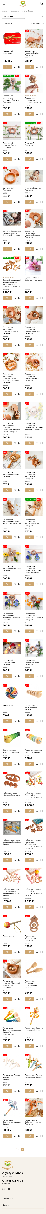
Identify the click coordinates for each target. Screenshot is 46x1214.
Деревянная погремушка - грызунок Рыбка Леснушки (32, 377)
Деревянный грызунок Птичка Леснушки (32, 662)
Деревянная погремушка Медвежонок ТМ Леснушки (32, 522)
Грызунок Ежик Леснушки (31, 144)
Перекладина (8, 936)
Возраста (15, 11)
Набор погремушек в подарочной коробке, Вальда (12, 842)
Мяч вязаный (8, 705)
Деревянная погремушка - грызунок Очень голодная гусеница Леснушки (11, 378)
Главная (5, 11)
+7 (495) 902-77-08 (12, 1173)
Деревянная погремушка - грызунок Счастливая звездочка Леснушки (34, 426)
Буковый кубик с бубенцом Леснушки (33, 279)
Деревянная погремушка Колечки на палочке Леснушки (12, 521)
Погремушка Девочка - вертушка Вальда (34, 1029)
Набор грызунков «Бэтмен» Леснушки (11, 794)
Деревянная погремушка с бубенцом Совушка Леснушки (11, 99)
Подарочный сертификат (8, 52)
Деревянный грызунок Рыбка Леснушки (32, 53)
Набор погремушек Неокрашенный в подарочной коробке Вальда (11, 892)
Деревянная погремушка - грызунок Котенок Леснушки (10, 330)
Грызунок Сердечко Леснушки (33, 189)
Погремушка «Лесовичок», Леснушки (30, 938)
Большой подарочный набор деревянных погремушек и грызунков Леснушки (12, 283)
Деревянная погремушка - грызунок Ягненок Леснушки (32, 234)
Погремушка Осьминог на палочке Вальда (12, 1122)
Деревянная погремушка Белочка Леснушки (11, 474)
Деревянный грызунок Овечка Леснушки (10, 145)
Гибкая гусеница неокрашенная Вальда (31, 707)
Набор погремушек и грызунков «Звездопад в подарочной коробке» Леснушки (34, 844)
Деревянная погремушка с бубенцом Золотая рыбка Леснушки (33, 569)
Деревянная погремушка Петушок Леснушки (12, 568)
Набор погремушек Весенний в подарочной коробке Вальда (33, 796)
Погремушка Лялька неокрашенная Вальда (11, 1077)
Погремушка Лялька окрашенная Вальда (33, 1076)
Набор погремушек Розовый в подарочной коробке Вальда (33, 892)
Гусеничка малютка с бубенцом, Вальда (33, 751)
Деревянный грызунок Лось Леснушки (9, 662)
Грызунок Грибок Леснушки (9, 189)
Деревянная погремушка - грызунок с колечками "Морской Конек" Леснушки (11, 427)
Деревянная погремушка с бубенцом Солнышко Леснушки (34, 616)
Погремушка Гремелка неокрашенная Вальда (31, 984)
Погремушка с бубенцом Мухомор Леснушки (33, 1122)
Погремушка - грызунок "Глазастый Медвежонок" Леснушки (11, 984)
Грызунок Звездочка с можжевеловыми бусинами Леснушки (12, 233)
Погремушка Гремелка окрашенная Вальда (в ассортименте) (12, 1031)
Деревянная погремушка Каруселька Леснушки (30, 475)
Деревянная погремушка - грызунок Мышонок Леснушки (33, 330)
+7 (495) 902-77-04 (12, 1180)
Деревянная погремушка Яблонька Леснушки (33, 100)
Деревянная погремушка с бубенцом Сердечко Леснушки (11, 616)
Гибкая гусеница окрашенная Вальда (11, 751)
